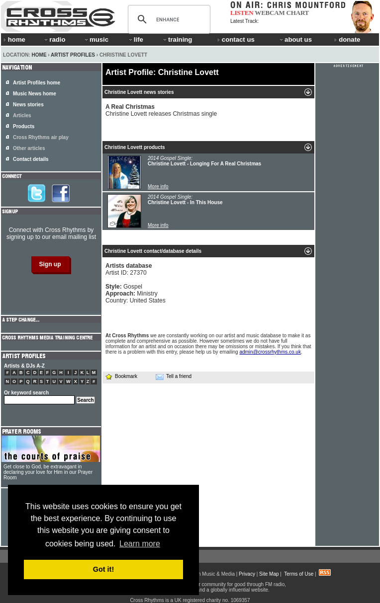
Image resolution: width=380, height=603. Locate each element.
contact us (236, 39)
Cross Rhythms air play (41, 137)
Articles (22, 115)
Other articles (29, 148)
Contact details (31, 159)
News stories (28, 104)
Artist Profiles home (36, 82)
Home (39, 55)
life (135, 39)
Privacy (247, 574)
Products (23, 126)
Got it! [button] (103, 569)
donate (347, 39)
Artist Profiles (73, 55)
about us (295, 39)
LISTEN (242, 12)
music (96, 39)
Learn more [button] (139, 543)
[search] (167, 19)
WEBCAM (270, 12)
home (14, 39)
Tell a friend (173, 376)
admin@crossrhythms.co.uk (270, 352)
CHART (297, 12)
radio (54, 39)
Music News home (34, 93)
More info (158, 186)
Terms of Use (298, 574)
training (177, 39)
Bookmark (121, 376)
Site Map (269, 574)
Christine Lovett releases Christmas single (161, 110)
